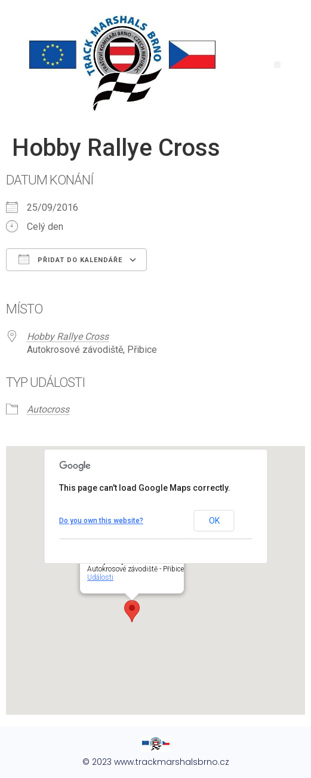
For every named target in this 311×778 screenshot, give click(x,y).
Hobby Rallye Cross (68, 336)
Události (100, 577)
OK (214, 520)
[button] (277, 64)
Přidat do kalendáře (70, 259)
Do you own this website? (101, 520)
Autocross (48, 409)
